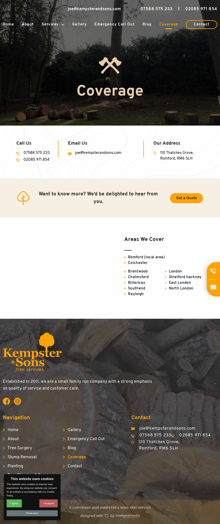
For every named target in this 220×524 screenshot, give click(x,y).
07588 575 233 (156, 9)
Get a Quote (186, 198)
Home (8, 24)
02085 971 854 (201, 9)
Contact (201, 24)
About (28, 24)
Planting (15, 466)
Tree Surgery (20, 448)
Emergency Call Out (114, 24)
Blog (147, 24)
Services (50, 24)
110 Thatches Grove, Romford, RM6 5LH (177, 156)
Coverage (168, 24)
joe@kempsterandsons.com (94, 9)
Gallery (79, 24)
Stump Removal (22, 457)
